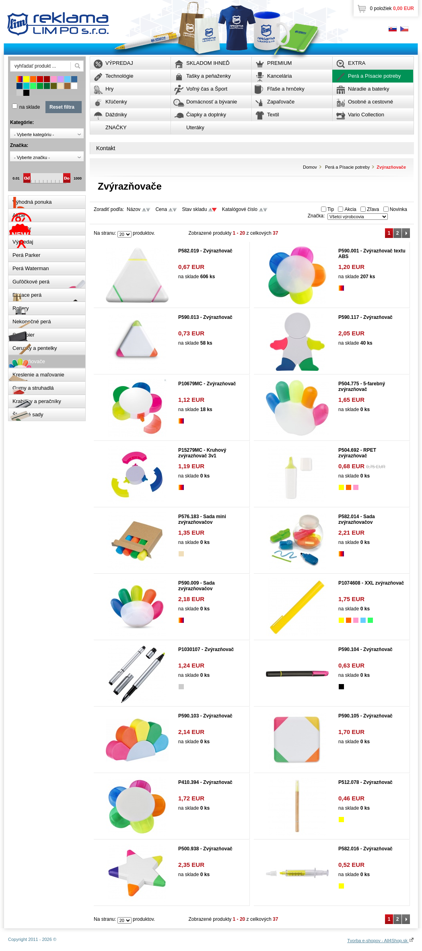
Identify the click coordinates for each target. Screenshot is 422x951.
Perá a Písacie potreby (347, 167)
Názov (133, 209)
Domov (310, 167)
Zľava (373, 209)
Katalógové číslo (239, 209)
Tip (330, 209)
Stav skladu (194, 209)
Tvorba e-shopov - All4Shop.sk (380, 940)
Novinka (398, 209)
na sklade (29, 107)
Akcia (350, 209)
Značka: (316, 216)
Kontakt (105, 148)
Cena (161, 209)
